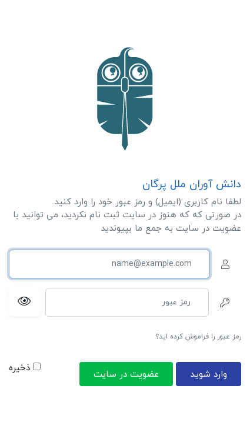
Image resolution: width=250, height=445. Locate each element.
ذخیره (25, 368)
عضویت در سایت (126, 374)
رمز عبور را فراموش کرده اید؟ (198, 336)
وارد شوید (208, 374)
